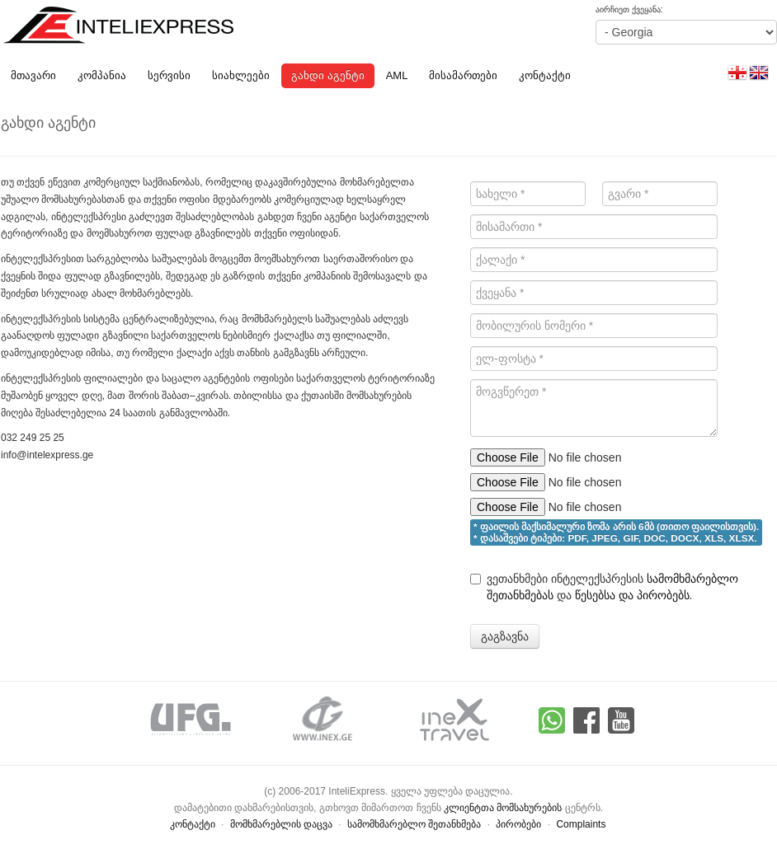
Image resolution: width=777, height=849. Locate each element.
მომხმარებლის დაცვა (281, 824)
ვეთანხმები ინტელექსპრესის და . (604, 587)
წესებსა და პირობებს (632, 595)
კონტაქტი (545, 75)
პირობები (518, 824)
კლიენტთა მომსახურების (503, 808)
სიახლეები (241, 75)
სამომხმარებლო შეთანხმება (414, 824)
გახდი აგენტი (328, 75)
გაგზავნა (505, 636)
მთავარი (33, 75)
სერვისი (169, 75)
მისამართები (463, 75)
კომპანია (102, 75)
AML (397, 75)
